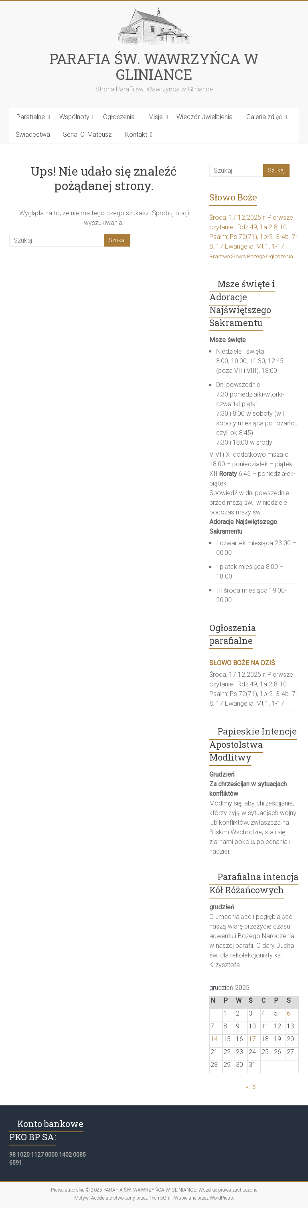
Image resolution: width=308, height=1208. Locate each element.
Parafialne (30, 117)
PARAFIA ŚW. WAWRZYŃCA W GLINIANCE (154, 66)
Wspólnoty (74, 117)
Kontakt (136, 134)
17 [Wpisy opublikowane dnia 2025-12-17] (252, 1039)
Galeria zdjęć (264, 117)
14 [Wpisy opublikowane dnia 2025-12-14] (214, 1039)
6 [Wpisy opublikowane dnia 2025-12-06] (288, 1013)
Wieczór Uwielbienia (204, 117)
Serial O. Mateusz (87, 134)
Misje (155, 117)
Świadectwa (33, 134)
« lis (251, 1087)
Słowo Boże (233, 197)
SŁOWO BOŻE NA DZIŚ (242, 663)
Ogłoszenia (119, 117)
